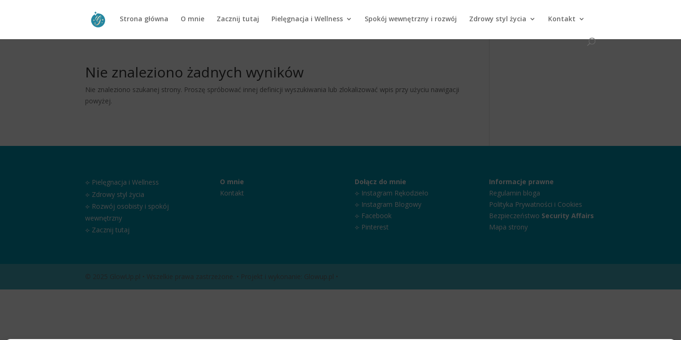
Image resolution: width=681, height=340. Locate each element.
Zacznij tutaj (238, 19)
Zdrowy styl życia (497, 19)
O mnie (192, 19)
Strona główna (144, 19)
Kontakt (562, 19)
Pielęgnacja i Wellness (307, 19)
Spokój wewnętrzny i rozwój (411, 19)
